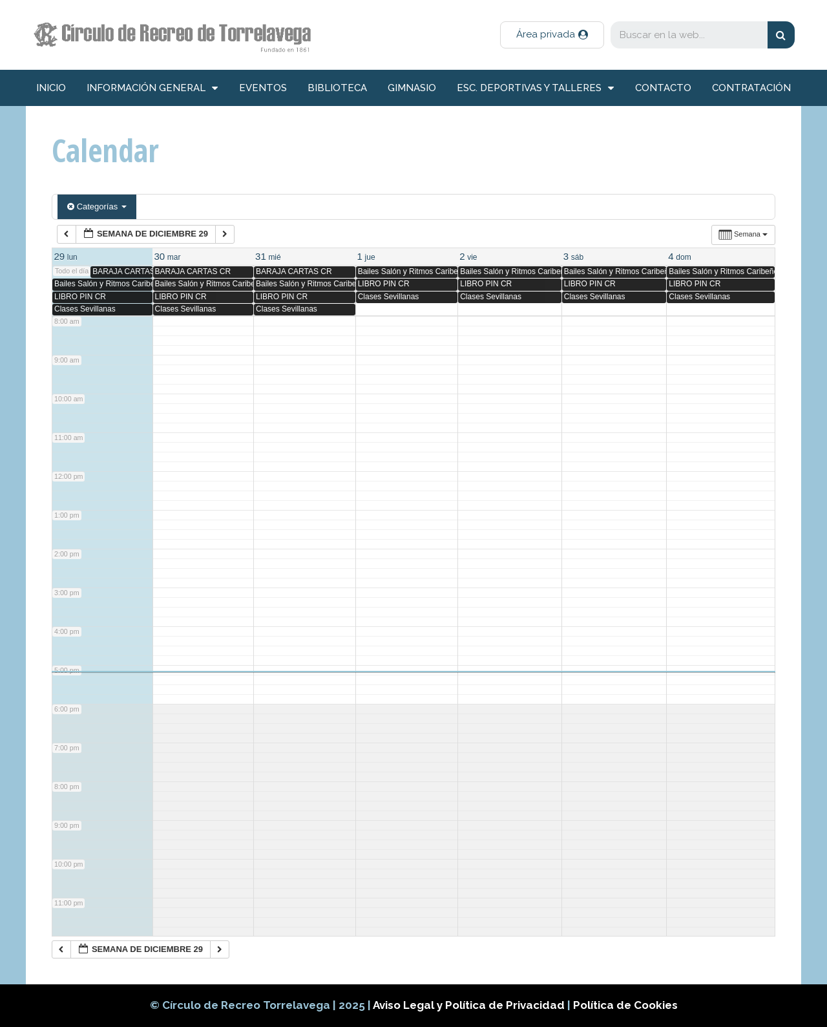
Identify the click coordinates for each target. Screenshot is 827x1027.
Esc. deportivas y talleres (535, 88)
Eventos (263, 88)
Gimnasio (412, 88)
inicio (51, 88)
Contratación (751, 88)
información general (152, 88)
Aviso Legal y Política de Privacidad (470, 1005)
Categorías (97, 206)
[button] (552, 34)
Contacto (663, 88)
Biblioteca (337, 88)
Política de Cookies (625, 1005)
